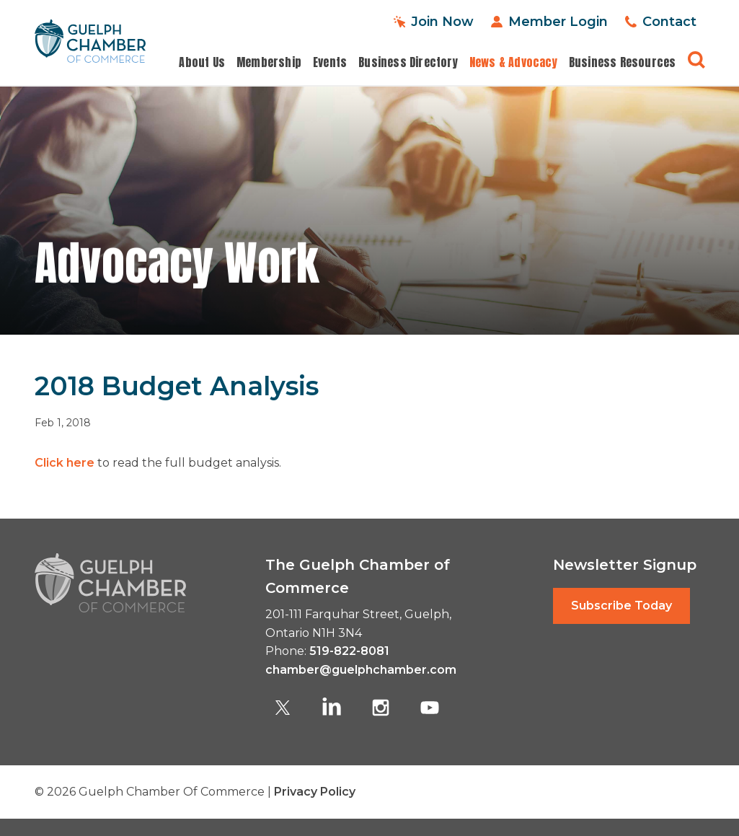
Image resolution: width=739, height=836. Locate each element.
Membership (268, 62)
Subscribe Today (621, 605)
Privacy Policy (314, 791)
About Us (202, 62)
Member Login (558, 22)
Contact (669, 22)
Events (330, 62)
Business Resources (622, 62)
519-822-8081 (349, 651)
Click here (64, 463)
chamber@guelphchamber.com (360, 670)
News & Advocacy (513, 62)
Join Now (442, 22)
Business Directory (408, 62)
